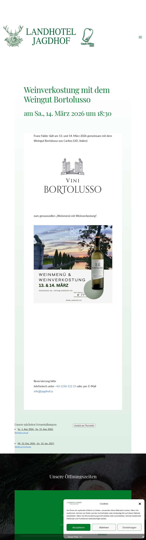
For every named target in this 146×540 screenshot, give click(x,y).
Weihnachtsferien (23, 447)
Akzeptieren (78, 527)
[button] (139, 503)
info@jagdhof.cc (43, 391)
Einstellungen (129, 527)
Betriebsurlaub (21, 433)
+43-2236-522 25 (65, 386)
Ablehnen (104, 527)
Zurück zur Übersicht (84, 425)
